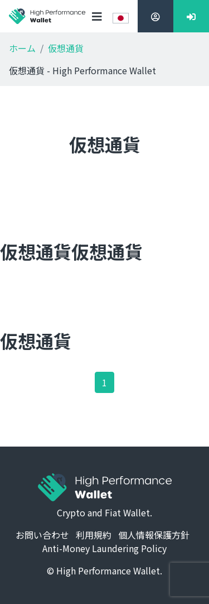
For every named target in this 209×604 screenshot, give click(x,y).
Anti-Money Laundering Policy (104, 548)
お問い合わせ (42, 534)
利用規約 (93, 534)
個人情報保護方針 (153, 534)
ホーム (22, 48)
